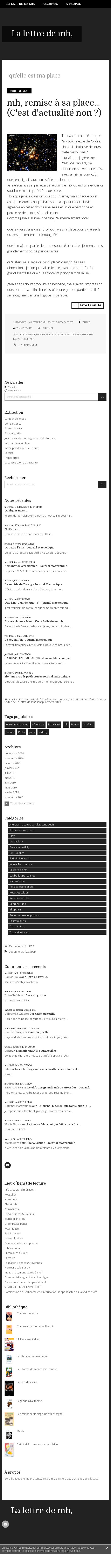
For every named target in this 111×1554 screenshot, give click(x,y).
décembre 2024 (14, 753)
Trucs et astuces (18, 932)
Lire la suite (90, 305)
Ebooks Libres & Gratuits (19, 1214)
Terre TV (10, 1258)
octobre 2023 (13, 763)
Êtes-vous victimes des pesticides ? (25, 1282)
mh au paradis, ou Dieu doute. (22, 448)
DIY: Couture (16, 853)
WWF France (12, 1228)
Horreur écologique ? (17, 1267)
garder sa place (46, 334)
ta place (29, 338)
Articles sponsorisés (21, 830)
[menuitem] (22, 4)
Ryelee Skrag (13, 1032)
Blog (12, 836)
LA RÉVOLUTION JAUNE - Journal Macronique (37, 658)
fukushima (54, 724)
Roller (21, 732)
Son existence (13, 423)
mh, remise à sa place (17, 443)
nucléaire (88, 724)
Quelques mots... (16, 510)
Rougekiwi (10, 1194)
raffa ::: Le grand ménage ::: (20, 1189)
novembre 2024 (14, 758)
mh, (7, 1069)
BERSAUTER (13, 1087)
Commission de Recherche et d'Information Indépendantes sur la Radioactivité (51, 1292)
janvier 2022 (12, 768)
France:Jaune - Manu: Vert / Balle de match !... (35, 621)
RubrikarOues (17, 904)
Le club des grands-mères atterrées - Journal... (47, 1069)
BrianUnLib (12, 995)
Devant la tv (16, 841)
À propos (73, 3)
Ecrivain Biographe (20, 858)
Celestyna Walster (17, 1013)
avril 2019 (10, 782)
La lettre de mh (37, 322)
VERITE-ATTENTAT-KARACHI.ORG (23, 1287)
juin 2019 (10, 773)
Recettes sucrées (19, 898)
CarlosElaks (13, 976)
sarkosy (43, 732)
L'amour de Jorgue (15, 418)
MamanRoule (17, 881)
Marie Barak (13, 1124)
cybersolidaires (14, 1238)
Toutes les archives (22, 803)
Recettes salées (18, 892)
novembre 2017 (14, 797)
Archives (50, 3)
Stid (7, 1050)
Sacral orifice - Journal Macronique (51, 1142)
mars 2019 (11, 787)
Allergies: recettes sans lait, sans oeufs (31, 824)
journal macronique (17, 724)
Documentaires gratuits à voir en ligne (27, 1277)
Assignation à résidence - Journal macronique (36, 565)
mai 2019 (10, 778)
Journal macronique (18, 1105)
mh (84, 334)
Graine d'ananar (14, 428)
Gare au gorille (13, 433)
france (75, 724)
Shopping (15, 909)
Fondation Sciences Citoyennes (23, 1263)
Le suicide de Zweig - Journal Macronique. (34, 584)
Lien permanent (25, 345)
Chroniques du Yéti (16, 1253)
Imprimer (45, 328)
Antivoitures (12, 1209)
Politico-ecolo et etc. (61, 322)
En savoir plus (72, 1551)
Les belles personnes (22, 875)
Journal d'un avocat (15, 1219)
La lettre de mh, (20, 3)
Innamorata (11, 1199)
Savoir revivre (13, 1233)
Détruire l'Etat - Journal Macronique (29, 547)
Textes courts (17, 921)
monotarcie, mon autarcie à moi (23, 1272)
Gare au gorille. (37, 976)
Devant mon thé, (19, 847)
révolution (38, 724)
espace (31, 334)
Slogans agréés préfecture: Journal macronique (37, 676)
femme (10, 732)
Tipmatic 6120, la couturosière (36, 1050)
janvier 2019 (12, 792)
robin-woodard (13, 1248)
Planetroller (12, 1204)
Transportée (12, 458)
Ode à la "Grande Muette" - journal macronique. (37, 602)
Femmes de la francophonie (21, 1243)
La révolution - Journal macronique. (29, 639)
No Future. (12, 529)
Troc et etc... (16, 926)
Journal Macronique (20, 864)
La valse (9, 453)
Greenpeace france (16, 1224)
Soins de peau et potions (24, 915)
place (23, 334)
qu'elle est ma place (69, 334)
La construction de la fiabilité (21, 462)
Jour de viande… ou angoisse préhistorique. (30, 438)
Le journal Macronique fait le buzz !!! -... (64, 1105)
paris (32, 732)
